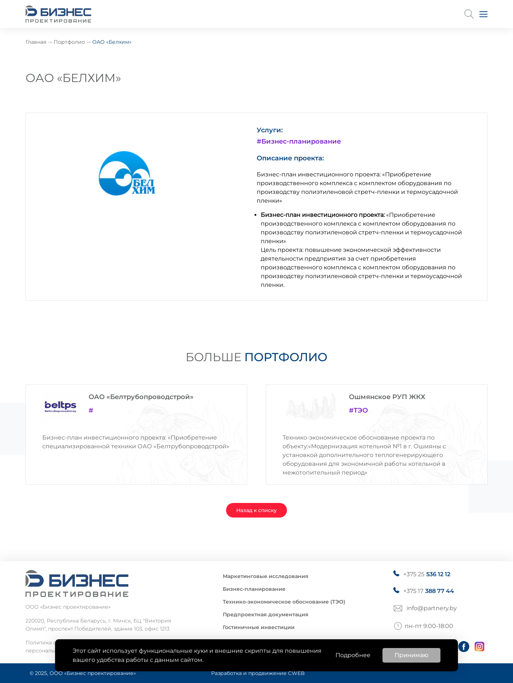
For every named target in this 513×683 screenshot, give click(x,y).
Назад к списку (256, 510)
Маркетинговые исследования (265, 576)
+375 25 (426, 574)
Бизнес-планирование (254, 589)
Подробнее (352, 655)
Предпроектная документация (265, 614)
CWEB (296, 673)
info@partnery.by (432, 608)
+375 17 (428, 591)
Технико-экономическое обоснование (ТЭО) (284, 601)
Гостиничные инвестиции (259, 627)
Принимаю (411, 655)
